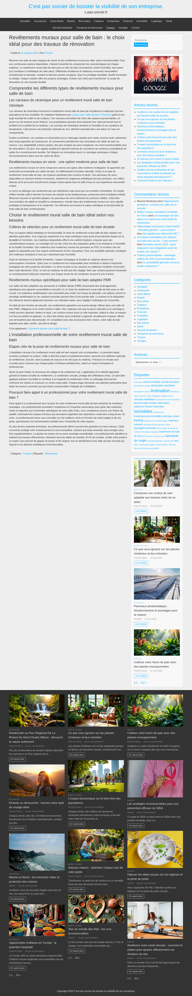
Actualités (25, 21)
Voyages (123, 27)
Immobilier (142, 21)
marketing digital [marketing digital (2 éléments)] (161, 421)
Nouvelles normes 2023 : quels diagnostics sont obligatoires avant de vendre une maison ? (157, 248)
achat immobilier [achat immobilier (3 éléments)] (151, 382)
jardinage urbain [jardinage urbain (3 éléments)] (171, 416)
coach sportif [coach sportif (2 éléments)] (160, 399)
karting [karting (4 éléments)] (138, 420)
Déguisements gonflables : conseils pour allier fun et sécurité (158, 205)
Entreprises (113, 21)
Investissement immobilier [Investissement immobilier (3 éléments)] (148, 416)
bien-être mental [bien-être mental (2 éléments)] (145, 396)
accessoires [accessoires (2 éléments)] (138, 382)
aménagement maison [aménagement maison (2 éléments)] (142, 392)
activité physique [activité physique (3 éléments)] (170, 382)
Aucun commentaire (34, 746)
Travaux (110, 27)
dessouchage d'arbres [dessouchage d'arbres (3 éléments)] (146, 403)
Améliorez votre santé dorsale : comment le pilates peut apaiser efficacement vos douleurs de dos (155, 950)
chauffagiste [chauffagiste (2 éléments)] (156, 396)
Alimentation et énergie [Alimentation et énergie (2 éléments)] (142, 386)
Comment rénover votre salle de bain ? (49, 328)
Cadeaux (99, 21)
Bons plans (84, 21)
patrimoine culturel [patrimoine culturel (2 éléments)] (163, 425)
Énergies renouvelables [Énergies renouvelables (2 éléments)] (150, 448)
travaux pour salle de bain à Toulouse (91, 114)
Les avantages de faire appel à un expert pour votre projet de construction (158, 219)
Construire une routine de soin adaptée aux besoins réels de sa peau (154, 497)
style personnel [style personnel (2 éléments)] (168, 441)
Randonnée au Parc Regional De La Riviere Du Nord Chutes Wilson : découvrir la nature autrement (36, 737)
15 (17, 975)
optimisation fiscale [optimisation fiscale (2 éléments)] (150, 425)
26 (135, 978)
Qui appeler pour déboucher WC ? (161, 233)
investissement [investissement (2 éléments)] (158, 412)
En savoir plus (17, 759)
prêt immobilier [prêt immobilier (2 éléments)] (162, 428)
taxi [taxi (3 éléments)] (176, 440)
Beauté (71, 21)
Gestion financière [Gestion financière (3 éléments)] (154, 406)
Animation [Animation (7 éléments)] (160, 390)
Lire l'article (141, 511)
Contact (135, 27)
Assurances (40, 21)
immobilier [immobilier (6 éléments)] (143, 411)
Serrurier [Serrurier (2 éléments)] (149, 436)
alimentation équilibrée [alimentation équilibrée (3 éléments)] (163, 385)
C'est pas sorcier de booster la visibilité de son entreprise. (96, 6)
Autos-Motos (57, 21)
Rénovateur (51, 453)
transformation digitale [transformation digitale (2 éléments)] (147, 445)
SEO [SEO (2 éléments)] (143, 436)
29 (76, 958)
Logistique (156, 21)
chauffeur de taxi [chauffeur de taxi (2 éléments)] (167, 396)
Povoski (48, 53)
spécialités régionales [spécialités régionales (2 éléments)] (155, 441)
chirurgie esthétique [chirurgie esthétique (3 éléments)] (144, 399)
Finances (128, 21)
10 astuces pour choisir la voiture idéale (158, 159)
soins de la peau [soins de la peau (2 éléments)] (158, 436)
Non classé (143, 323)
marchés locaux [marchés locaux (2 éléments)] (149, 421)
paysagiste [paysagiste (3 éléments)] (140, 428)
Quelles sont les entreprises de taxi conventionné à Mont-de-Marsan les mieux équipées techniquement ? (156, 173)
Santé (169, 21)
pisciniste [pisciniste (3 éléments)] (151, 428)
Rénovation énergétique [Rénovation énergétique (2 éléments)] (150, 432)
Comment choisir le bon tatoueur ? (155, 180)
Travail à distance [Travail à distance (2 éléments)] (161, 445)
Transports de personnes (89, 27)
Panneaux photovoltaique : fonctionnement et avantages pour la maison (156, 130)
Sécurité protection (62, 27)
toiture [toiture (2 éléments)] (136, 445)
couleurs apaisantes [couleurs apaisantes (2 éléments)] (172, 399)
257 (143, 682)
